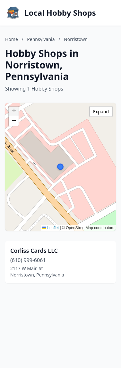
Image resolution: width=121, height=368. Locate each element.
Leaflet (50, 228)
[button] (60, 167)
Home (11, 39)
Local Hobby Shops (60, 13)
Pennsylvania (41, 39)
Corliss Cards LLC (34, 250)
